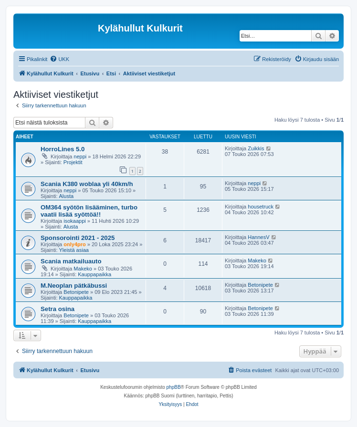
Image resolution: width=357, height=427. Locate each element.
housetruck (260, 206)
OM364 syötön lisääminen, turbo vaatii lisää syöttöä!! (89, 211)
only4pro (74, 244)
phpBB (174, 387)
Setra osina (57, 308)
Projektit (73, 162)
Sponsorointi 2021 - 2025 (78, 237)
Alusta (66, 196)
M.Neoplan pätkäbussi (74, 285)
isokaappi (74, 221)
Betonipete (76, 292)
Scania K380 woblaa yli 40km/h (87, 183)
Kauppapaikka (94, 274)
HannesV (258, 237)
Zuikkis (256, 148)
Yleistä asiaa (74, 250)
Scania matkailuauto (71, 261)
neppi (80, 156)
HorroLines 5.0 (62, 149)
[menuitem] (59, 59)
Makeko (83, 268)
